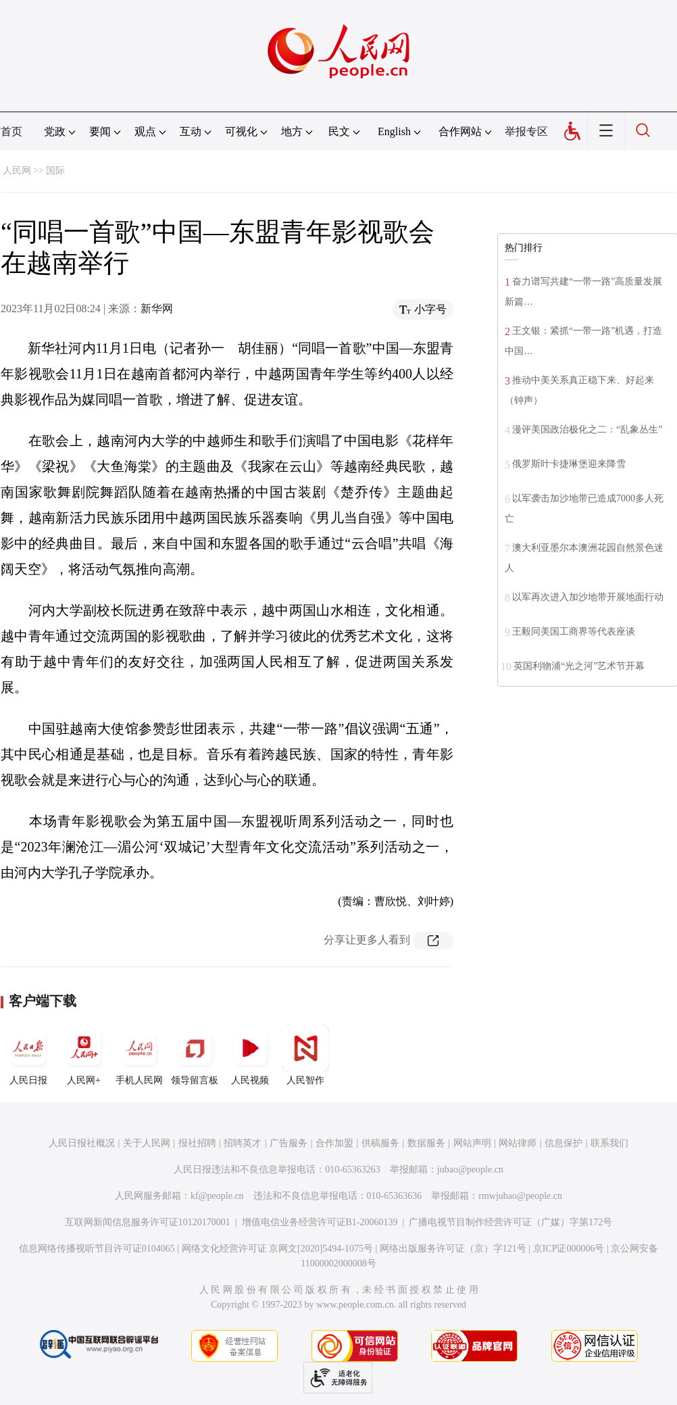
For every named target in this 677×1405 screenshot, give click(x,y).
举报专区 (526, 131)
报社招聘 (197, 1143)
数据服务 (426, 1143)
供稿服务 (380, 1143)
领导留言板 (194, 1055)
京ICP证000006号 (569, 1248)
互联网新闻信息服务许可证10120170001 (147, 1222)
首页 (11, 131)
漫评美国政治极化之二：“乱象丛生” (587, 429)
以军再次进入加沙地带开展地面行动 (587, 597)
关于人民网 (146, 1143)
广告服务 (288, 1143)
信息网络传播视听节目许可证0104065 (97, 1248)
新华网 (157, 308)
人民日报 (28, 1055)
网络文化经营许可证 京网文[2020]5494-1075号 (278, 1248)
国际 (55, 171)
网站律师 (517, 1143)
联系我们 (609, 1143)
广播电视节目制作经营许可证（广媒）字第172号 (510, 1222)
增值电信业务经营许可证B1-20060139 (320, 1222)
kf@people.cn (217, 1196)
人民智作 (305, 1055)
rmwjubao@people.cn (520, 1196)
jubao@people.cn (470, 1169)
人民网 (17, 171)
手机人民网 (139, 1055)
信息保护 (563, 1143)
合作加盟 (334, 1143)
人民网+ (83, 1055)
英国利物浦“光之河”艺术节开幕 (579, 666)
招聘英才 (242, 1143)
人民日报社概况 (82, 1143)
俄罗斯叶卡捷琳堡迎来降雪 (569, 464)
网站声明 (472, 1143)
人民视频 (250, 1055)
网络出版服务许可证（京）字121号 (453, 1248)
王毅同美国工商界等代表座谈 (573, 631)
